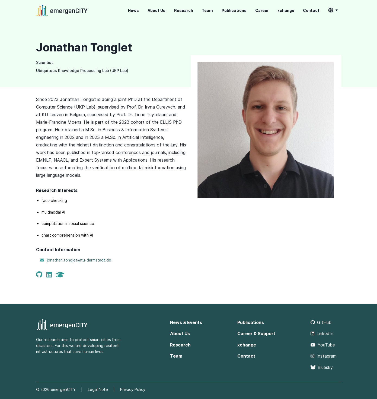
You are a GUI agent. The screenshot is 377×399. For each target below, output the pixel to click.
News (133, 10)
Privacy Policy (132, 389)
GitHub (321, 322)
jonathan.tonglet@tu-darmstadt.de (79, 260)
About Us (156, 10)
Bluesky (322, 367)
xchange (285, 10)
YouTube (323, 345)
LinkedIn (322, 333)
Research (183, 10)
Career (262, 10)
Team (207, 10)
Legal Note (98, 389)
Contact (311, 10)
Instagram (324, 356)
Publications (234, 10)
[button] (333, 10)
